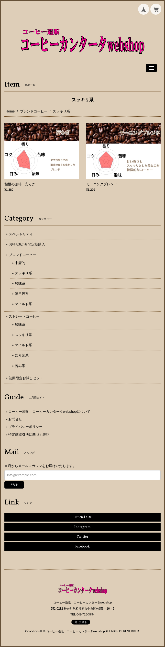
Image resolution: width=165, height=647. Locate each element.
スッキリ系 (23, 273)
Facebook (82, 546)
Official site (83, 517)
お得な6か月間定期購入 (27, 244)
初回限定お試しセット (26, 378)
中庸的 (20, 263)
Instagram (82, 527)
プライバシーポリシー (25, 427)
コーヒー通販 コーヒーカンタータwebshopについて (49, 411)
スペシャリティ (21, 234)
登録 (14, 485)
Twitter (82, 537)
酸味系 (20, 283)
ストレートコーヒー (24, 316)
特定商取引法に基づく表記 (28, 434)
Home (10, 111)
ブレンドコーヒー (33, 111)
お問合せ (15, 419)
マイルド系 (23, 304)
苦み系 (20, 366)
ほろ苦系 (22, 294)
